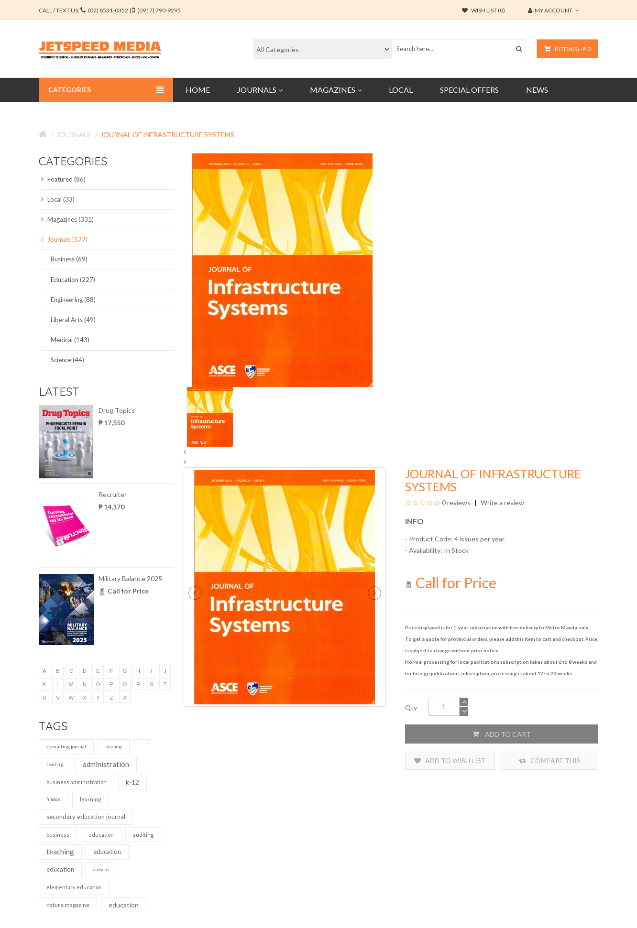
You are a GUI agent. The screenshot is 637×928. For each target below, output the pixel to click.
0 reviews (456, 502)
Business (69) (69, 259)
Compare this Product (550, 760)
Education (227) (73, 279)
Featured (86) (63, 179)
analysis (101, 869)
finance (53, 799)
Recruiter (113, 494)
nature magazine (67, 904)
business (57, 834)
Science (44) (67, 360)
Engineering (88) (73, 299)
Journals (73, 134)
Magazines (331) (67, 219)
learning (113, 746)
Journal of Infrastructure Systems (167, 134)
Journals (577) (64, 239)
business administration (76, 782)
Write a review (501, 502)
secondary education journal (85, 816)
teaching (55, 764)
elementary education (74, 887)
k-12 (132, 782)
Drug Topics (117, 410)
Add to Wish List (450, 760)
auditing (143, 834)
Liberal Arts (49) (73, 320)
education (101, 834)
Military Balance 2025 (130, 578)
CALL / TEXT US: (110, 10)
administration (106, 764)
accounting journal (66, 746)
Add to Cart (501, 734)
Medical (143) (70, 340)
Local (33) (58, 199)
